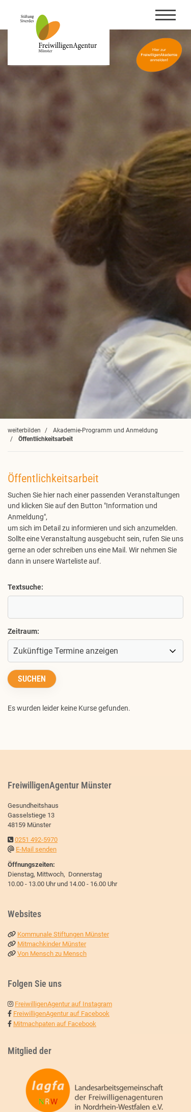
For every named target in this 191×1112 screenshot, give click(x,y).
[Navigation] (165, 15)
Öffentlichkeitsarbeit (45, 439)
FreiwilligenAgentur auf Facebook (61, 1013)
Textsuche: (25, 587)
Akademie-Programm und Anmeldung (105, 430)
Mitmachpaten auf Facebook (54, 1024)
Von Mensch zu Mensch (52, 953)
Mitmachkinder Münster (51, 944)
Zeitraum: (23, 631)
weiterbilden (24, 430)
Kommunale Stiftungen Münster (63, 934)
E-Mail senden (36, 849)
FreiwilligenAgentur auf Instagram (63, 1004)
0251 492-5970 (36, 839)
